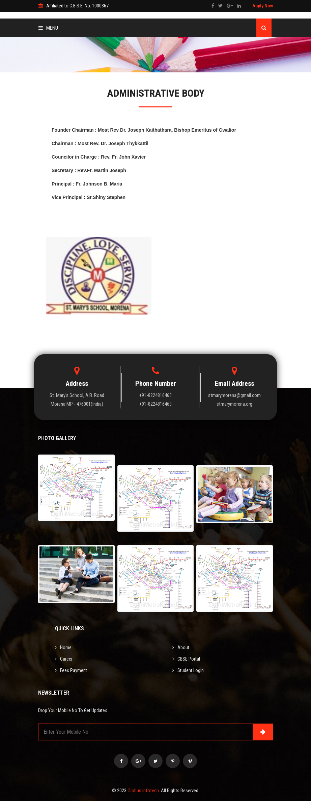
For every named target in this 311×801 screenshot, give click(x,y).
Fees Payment (71, 670)
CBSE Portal (186, 659)
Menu (48, 28)
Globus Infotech (143, 791)
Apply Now (262, 5)
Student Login (188, 670)
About (180, 647)
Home (63, 647)
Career (64, 659)
